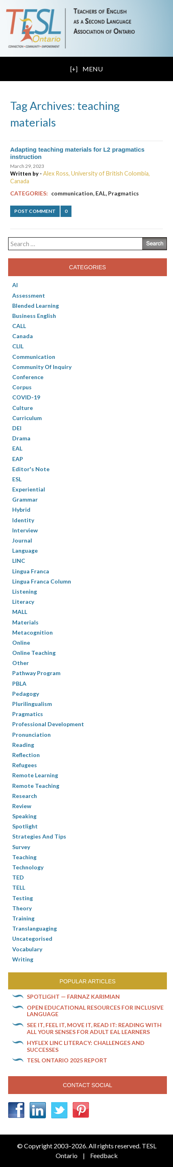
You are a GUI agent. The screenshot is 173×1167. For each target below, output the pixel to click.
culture (22, 407)
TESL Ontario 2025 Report (67, 1060)
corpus (22, 387)
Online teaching (34, 652)
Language (25, 550)
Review (21, 805)
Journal (22, 540)
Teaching (24, 857)
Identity (23, 520)
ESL (17, 479)
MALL (19, 611)
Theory (22, 908)
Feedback (104, 1155)
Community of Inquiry (41, 366)
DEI (17, 428)
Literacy (23, 601)
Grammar (25, 499)
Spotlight (25, 826)
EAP (17, 458)
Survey (21, 846)
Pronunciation (31, 734)
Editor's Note (31, 469)
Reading (23, 744)
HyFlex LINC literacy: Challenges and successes (86, 1046)
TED (18, 877)
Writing (22, 959)
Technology (27, 867)
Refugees (24, 765)
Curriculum (27, 417)
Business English (34, 315)
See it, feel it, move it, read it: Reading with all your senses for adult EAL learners (94, 1028)
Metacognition (32, 632)
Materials (25, 622)
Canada (22, 336)
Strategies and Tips (39, 836)
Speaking (24, 816)
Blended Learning (35, 305)
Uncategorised (32, 938)
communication (72, 193)
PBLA (19, 683)
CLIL (18, 346)
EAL (100, 193)
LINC (18, 560)
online (21, 642)
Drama (21, 438)
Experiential (28, 489)
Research (24, 795)
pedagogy (25, 693)
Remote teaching (35, 785)
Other (20, 662)
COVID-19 (26, 397)
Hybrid (21, 509)
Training (23, 918)
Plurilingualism (32, 703)
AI (15, 284)
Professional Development (48, 724)
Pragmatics (123, 193)
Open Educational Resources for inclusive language (95, 1011)
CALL (19, 325)
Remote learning (35, 775)
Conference (27, 376)
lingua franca (30, 571)
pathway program (36, 672)
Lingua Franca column (41, 581)
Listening (24, 591)
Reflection (26, 754)
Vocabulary (27, 949)
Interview (25, 530)
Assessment (28, 295)
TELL (18, 887)
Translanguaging (34, 928)
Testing (22, 898)
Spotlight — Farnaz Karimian (73, 996)
